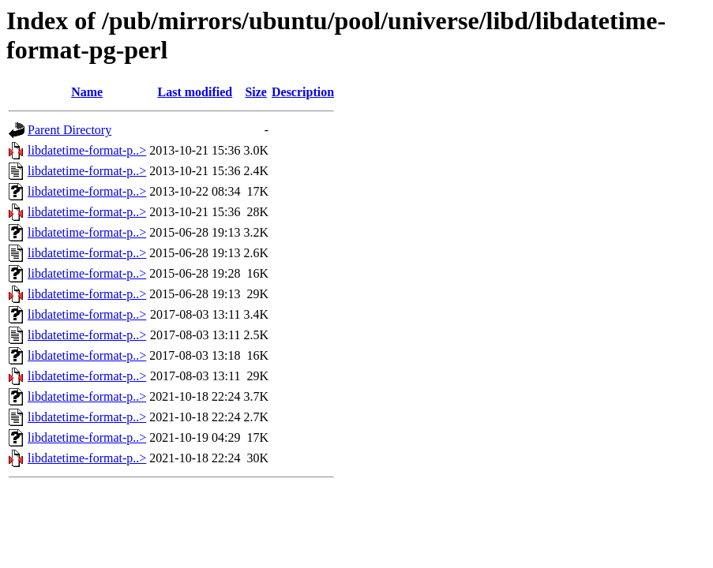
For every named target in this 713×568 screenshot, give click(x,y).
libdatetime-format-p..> (87, 150)
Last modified (195, 92)
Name (87, 92)
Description (303, 92)
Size (256, 92)
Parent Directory (69, 129)
